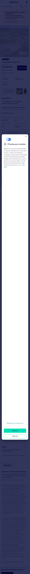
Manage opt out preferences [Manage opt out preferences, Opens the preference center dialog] (15, 423)
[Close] (26, 136)
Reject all (15, 436)
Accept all (15, 430)
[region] (15, 287)
